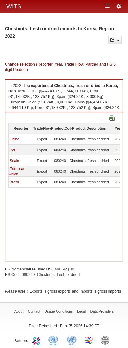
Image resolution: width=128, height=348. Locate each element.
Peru (13, 150)
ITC (37, 339)
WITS (13, 6)
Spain (14, 160)
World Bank (106, 339)
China (14, 139)
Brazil (14, 182)
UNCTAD (54, 339)
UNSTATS (71, 339)
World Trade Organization (89, 339)
